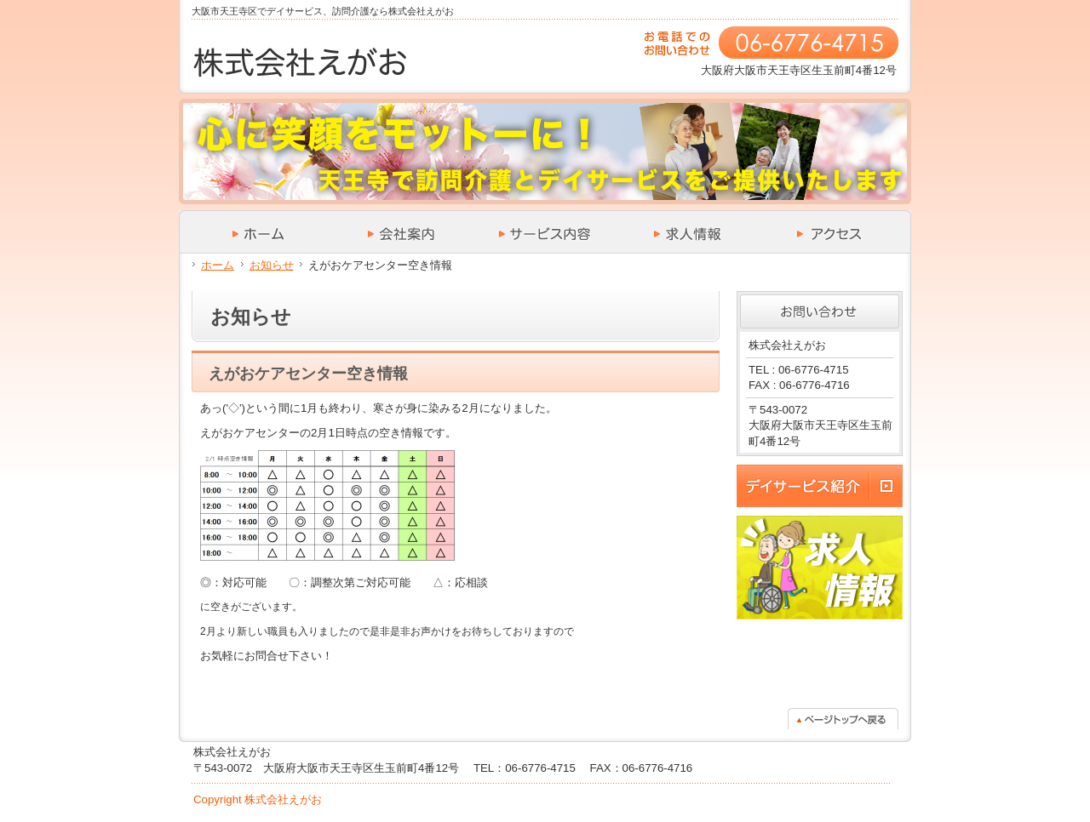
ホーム (217, 265)
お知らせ (272, 265)
